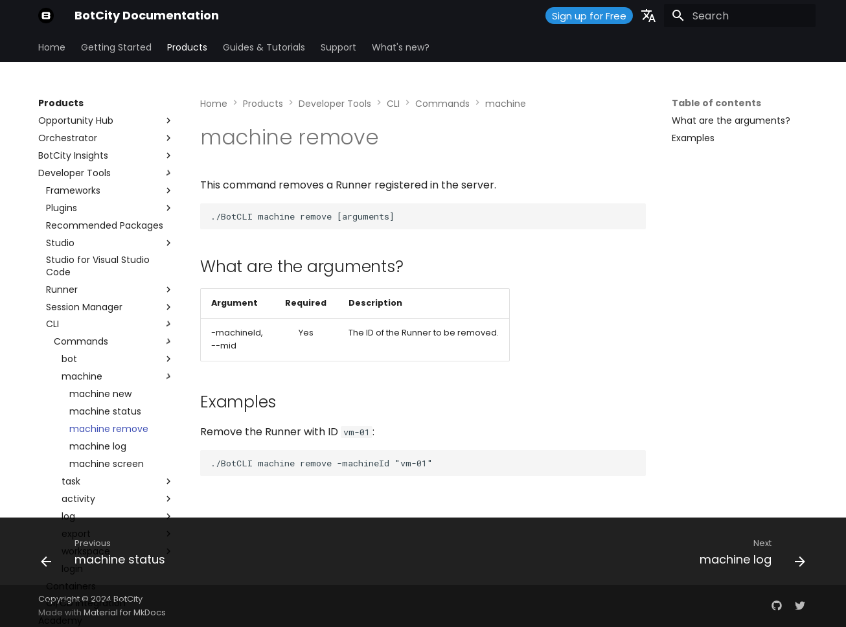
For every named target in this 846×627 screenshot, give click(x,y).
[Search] (740, 15)
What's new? (400, 47)
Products (187, 47)
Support (338, 47)
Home (51, 47)
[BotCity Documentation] (46, 15)
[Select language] (648, 15)
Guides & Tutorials (264, 47)
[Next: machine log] (748, 555)
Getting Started (116, 47)
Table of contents (716, 103)
